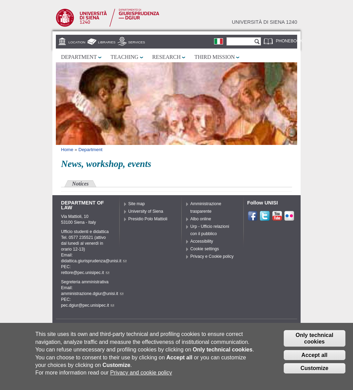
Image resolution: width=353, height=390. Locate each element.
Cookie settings (204, 248)
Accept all (314, 358)
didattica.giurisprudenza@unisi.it (94, 261)
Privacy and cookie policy (141, 376)
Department (79, 57)
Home (67, 149)
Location (77, 42)
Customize (315, 372)
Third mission (214, 57)
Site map (136, 203)
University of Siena (145, 211)
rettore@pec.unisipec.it (85, 272)
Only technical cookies (314, 341)
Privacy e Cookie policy (212, 256)
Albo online (200, 219)
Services (136, 42)
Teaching (125, 57)
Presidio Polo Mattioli (148, 219)
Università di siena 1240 (264, 22)
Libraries (106, 42)
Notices (80, 184)
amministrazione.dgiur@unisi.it (92, 293)
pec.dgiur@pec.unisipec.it (87, 305)
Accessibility (201, 241)
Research (166, 57)
